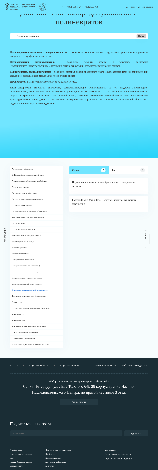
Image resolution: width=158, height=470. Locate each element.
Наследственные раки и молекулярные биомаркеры (30, 308)
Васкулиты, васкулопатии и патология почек (28, 199)
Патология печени (18, 223)
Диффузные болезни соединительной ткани (28, 175)
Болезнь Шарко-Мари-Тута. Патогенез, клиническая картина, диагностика (104, 202)
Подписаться (136, 433)
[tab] (89, 170)
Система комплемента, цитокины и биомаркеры (29, 211)
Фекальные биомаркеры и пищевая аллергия (28, 217)
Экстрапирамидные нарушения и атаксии (27, 278)
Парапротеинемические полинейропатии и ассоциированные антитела (104, 184)
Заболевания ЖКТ (18, 314)
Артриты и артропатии (20, 187)
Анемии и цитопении (19, 248)
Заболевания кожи (18, 320)
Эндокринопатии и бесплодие (23, 260)
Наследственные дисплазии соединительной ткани (30, 344)
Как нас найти (79, 402)
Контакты (49, 466)
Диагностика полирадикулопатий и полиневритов (30, 290)
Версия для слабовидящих (118, 458)
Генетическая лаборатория (21, 454)
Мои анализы (110, 450)
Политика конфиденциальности (118, 454)
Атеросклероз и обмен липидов (23, 242)
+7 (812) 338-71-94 (91, 7)
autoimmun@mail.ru (105, 365)
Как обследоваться (53, 458)
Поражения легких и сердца (22, 205)
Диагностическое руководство (58, 450)
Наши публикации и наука (21, 462)
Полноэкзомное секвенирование (24, 338)
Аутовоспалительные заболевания (24, 193)
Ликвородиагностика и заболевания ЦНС (27, 266)
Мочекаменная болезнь (20, 254)
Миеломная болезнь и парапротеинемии (26, 235)
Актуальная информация (55, 462)
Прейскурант (50, 454)
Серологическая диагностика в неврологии (27, 272)
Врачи (12, 458)
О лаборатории (16, 450)
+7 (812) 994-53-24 (73, 7)
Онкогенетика (17, 302)
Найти (141, 36)
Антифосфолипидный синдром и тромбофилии (29, 181)
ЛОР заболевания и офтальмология (25, 332)
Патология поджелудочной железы (24, 229)
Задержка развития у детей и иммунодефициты (29, 326)
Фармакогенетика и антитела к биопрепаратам (29, 296)
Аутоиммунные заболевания (22, 169)
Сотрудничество (17, 466)
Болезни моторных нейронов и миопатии (27, 284)
